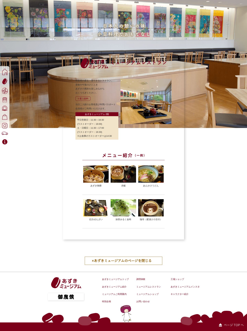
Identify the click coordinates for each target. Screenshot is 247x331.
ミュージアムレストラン (148, 286)
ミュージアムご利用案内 (114, 294)
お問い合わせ (143, 301)
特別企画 (106, 301)
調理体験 (140, 279)
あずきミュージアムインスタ (185, 286)
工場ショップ (177, 279)
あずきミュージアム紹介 (114, 286)
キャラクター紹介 (180, 294)
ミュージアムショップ (147, 294)
